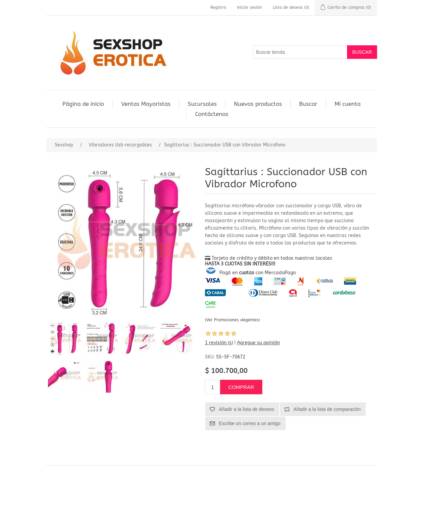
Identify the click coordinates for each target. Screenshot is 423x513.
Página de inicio (83, 103)
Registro (218, 7)
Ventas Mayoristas (145, 103)
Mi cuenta (348, 103)
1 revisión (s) (219, 343)
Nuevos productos (258, 103)
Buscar (308, 103)
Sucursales (202, 103)
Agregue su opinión (258, 343)
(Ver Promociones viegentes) (232, 320)
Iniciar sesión (249, 7)
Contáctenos (211, 114)
